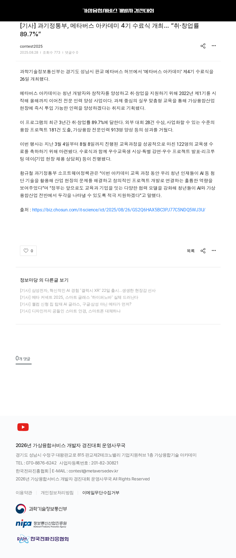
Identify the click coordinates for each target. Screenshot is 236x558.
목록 (191, 250)
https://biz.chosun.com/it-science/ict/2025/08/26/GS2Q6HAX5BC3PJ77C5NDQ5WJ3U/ (119, 210)
